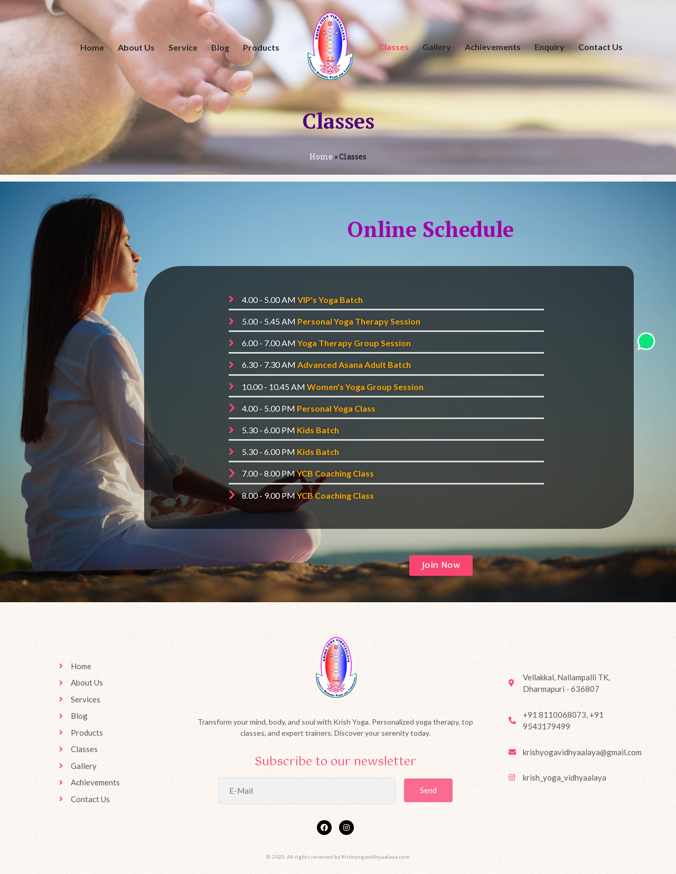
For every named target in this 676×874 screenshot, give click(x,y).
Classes (394, 47)
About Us (136, 47)
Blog (220, 47)
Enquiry (549, 47)
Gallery (436, 47)
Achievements (493, 47)
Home (92, 47)
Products (261, 47)
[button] (441, 565)
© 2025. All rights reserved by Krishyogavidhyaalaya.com (338, 856)
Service (183, 47)
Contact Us (600, 47)
